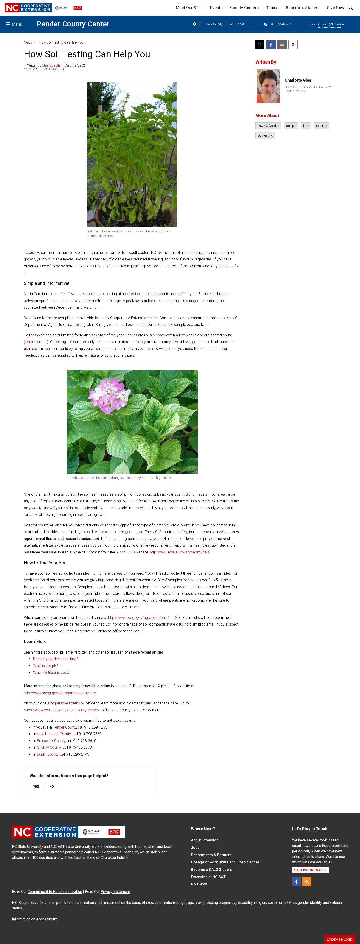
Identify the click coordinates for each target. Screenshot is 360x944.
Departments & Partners (211, 855)
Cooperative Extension (67, 703)
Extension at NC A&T (208, 877)
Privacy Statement (115, 891)
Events (216, 7)
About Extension (204, 840)
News (28, 42)
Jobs (195, 847)
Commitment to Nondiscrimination (55, 891)
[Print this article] (293, 44)
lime (306, 126)
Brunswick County (51, 741)
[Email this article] (282, 44)
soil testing (265, 135)
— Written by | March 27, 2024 (55, 65)
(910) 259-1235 (277, 24)
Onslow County (49, 747)
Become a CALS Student (211, 869)
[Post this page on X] (259, 44)
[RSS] (306, 881)
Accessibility (46, 919)
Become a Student (303, 7)
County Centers (244, 7)
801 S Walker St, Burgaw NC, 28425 (220, 24)
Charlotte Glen (52, 65)
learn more (33, 342)
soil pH (291, 126)
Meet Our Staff (189, 7)
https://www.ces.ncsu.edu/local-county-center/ (61, 710)
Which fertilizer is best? (51, 672)
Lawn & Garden (268, 126)
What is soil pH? (45, 666)
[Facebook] (296, 881)
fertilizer (321, 126)
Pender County (64, 727)
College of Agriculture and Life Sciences (225, 862)
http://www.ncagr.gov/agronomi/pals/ (180, 552)
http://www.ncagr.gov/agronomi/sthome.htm (60, 693)
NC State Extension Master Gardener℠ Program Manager (308, 89)
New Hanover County (54, 734)
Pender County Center (73, 24)
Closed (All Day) (331, 24)
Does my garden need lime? (55, 659)
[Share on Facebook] (271, 44)
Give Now (335, 7)
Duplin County (47, 754)
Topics (272, 7)
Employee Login (340, 939)
